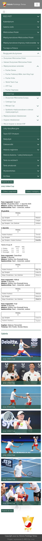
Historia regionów (21, 150)
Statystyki (21, 139)
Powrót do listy (7, 182)
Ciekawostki (21, 144)
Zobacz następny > (33, 191)
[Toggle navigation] (37, 5)
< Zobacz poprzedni (9, 191)
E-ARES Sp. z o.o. (28, 539)
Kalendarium (21, 22)
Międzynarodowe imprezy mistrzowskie (21, 43)
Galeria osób (21, 27)
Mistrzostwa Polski (21, 32)
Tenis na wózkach (21, 160)
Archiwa (21, 176)
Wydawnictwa (21, 171)
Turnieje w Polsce (21, 48)
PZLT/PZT (21, 16)
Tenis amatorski (21, 165)
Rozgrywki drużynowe (21, 53)
